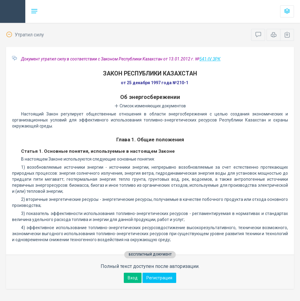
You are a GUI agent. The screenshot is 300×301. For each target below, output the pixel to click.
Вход (133, 277)
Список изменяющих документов (150, 105)
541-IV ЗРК (209, 59)
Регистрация (159, 277)
